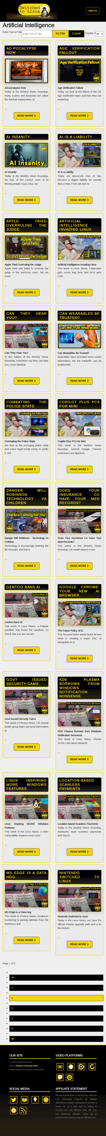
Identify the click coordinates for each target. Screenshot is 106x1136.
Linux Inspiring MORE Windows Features (26, 784)
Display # (90, 33)
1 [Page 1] (12, 998)
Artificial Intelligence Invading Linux (75, 225)
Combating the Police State (26, 404)
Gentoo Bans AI (23, 587)
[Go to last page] (56, 1039)
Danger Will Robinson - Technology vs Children (26, 496)
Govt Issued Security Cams (26, 681)
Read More (26, 115)
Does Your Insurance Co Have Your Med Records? (79, 496)
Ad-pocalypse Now (21, 50)
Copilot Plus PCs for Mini (79, 404)
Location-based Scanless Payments (76, 784)
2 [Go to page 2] (12, 1008)
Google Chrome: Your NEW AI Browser (79, 591)
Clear (76, 33)
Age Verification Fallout (79, 50)
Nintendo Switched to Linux (79, 877)
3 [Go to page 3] (12, 1018)
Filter (60, 33)
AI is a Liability (75, 137)
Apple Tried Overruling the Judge (26, 225)
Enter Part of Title (12, 32)
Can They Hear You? (26, 315)
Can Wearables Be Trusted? (79, 315)
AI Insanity (18, 137)
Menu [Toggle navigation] (92, 10)
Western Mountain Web (27, 1065)
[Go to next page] (56, 1028)
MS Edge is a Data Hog (26, 875)
